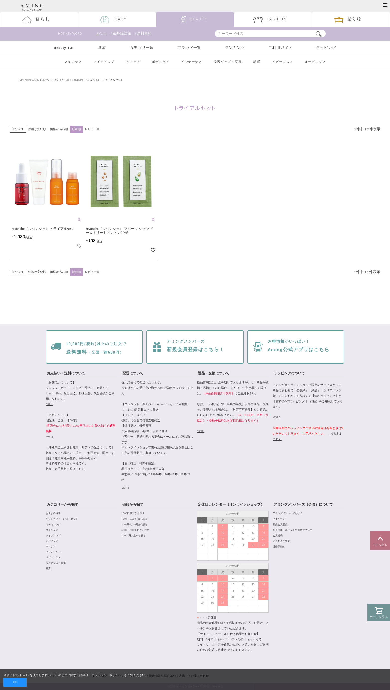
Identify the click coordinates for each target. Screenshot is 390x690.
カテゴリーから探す (62, 504)
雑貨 (256, 62)
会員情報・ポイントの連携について (292, 530)
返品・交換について (213, 373)
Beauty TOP (64, 48)
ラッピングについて (289, 373)
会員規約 (278, 535)
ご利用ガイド (280, 48)
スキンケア (73, 62)
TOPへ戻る (380, 540)
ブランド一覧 (189, 48)
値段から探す (132, 504)
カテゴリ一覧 (142, 48)
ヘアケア (133, 62)
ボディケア (160, 62)
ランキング (235, 48)
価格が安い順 (37, 129)
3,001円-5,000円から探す (134, 524)
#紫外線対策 (121, 33)
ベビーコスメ (282, 62)
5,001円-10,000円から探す (135, 530)
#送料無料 (143, 33)
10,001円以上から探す (133, 535)
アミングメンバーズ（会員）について (303, 504)
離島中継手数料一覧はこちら (65, 469)
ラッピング (326, 48)
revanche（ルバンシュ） (87, 80)
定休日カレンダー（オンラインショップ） (231, 504)
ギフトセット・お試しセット (62, 519)
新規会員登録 (280, 524)
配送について (132, 373)
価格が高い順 (59, 129)
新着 (102, 48)
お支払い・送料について (66, 373)
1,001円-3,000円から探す (134, 519)
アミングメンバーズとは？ (287, 513)
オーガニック (315, 62)
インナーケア (191, 62)
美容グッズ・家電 (228, 62)
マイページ (279, 519)
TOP (20, 80)
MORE (49, 404)
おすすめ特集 (53, 513)
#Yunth (102, 33)
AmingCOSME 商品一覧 (37, 80)
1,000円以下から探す (133, 513)
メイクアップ (104, 62)
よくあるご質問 (281, 541)
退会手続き (279, 546)
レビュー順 (92, 129)
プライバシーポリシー (106, 675)
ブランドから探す (62, 80)
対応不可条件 (242, 410)
